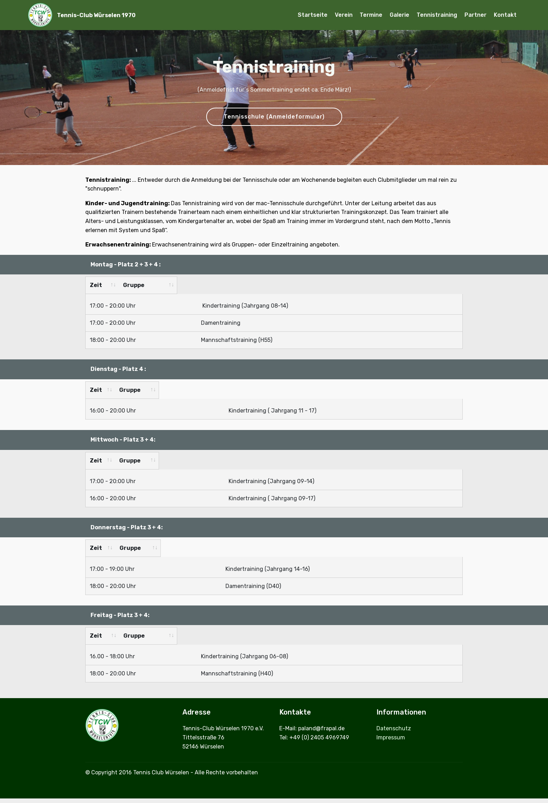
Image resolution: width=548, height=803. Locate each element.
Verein (344, 15)
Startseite (312, 15)
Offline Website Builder (274, 791)
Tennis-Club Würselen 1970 (96, 15)
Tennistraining (437, 15)
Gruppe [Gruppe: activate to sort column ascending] (205, 285)
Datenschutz (394, 711)
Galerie (399, 15)
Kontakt (505, 15)
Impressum (391, 719)
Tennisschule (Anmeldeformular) (274, 116)
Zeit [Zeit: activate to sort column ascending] (96, 285)
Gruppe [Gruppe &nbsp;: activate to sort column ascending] (212, 621)
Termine (371, 15)
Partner (475, 15)
